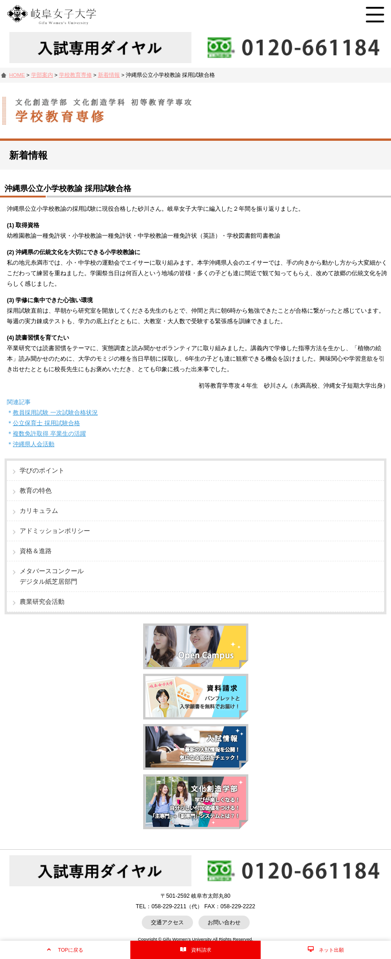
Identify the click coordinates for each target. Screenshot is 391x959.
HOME (17, 75)
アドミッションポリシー (55, 530)
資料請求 (201, 950)
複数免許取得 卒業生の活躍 (49, 433)
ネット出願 (331, 950)
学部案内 (42, 75)
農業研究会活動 (42, 601)
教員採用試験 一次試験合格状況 (55, 412)
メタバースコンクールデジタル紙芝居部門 (52, 576)
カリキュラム (39, 510)
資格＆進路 (36, 550)
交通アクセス (167, 922)
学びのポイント (42, 470)
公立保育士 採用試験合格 (46, 423)
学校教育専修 (75, 75)
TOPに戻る (70, 950)
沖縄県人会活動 (33, 444)
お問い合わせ (224, 922)
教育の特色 (36, 490)
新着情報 (109, 75)
